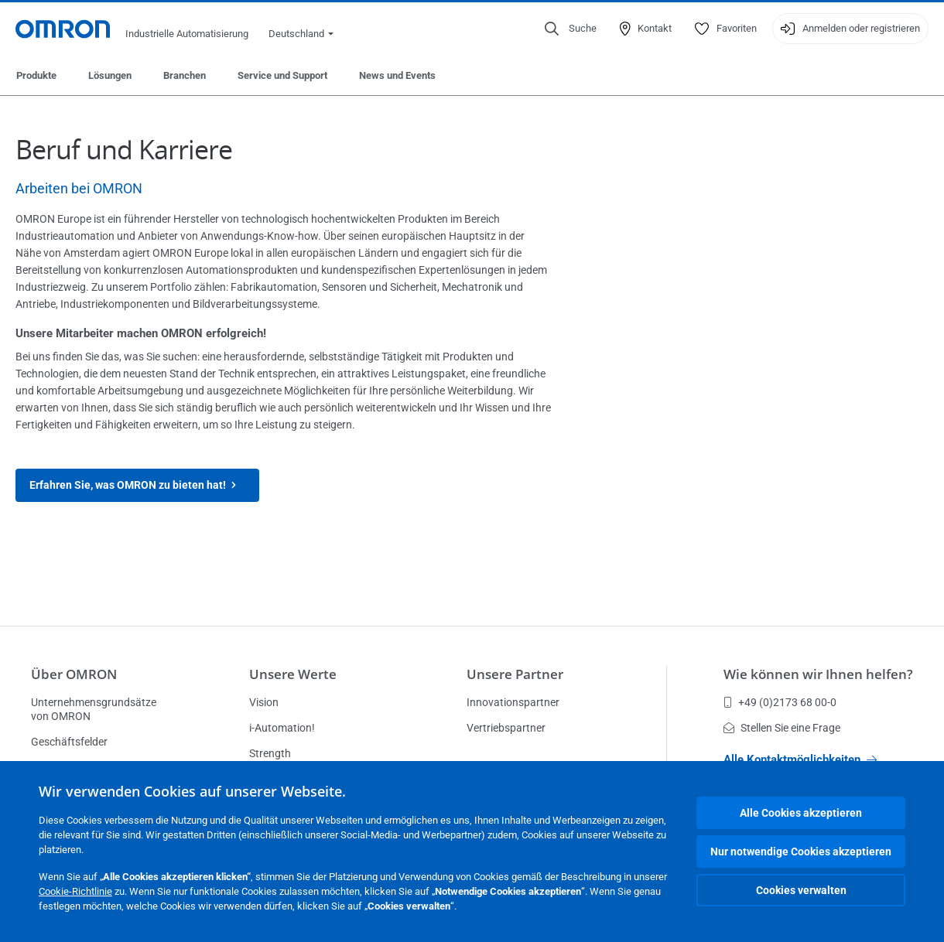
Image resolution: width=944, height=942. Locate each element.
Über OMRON (74, 674)
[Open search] (570, 28)
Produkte (36, 75)
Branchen (184, 75)
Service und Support (282, 75)
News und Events (397, 75)
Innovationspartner (513, 702)
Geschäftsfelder (69, 742)
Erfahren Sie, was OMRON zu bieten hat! (137, 485)
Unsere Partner (515, 674)
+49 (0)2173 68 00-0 (779, 702)
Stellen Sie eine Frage (781, 728)
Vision (264, 702)
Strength (270, 753)
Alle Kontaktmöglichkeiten (800, 759)
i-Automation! (282, 728)
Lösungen (110, 75)
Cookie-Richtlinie (75, 891)
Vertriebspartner (506, 728)
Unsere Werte (293, 674)
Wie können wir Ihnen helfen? (818, 674)
